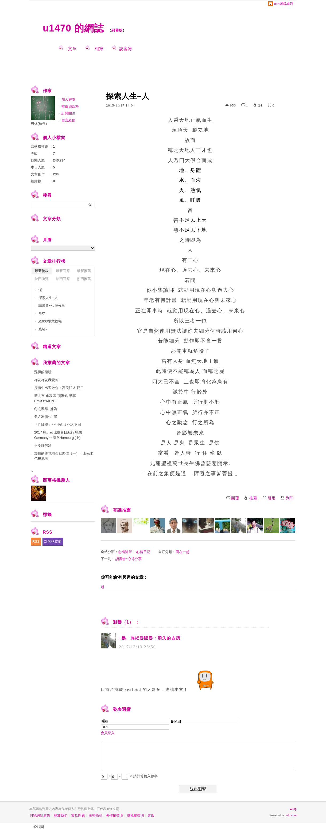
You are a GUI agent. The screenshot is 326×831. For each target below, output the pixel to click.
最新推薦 (84, 271)
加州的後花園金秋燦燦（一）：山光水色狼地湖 (63, 456)
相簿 (99, 48)
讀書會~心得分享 (128, 559)
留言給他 (68, 120)
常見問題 (78, 815)
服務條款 (95, 815)
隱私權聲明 (135, 815)
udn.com (291, 815)
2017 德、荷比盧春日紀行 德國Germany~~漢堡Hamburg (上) (58, 435)
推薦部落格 (70, 106)
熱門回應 (63, 279)
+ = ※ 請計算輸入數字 (129, 776)
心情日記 (143, 552)
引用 (271, 498)
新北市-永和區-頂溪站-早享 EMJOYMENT (55, 398)
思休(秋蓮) (39, 123)
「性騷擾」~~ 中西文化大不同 (57, 425)
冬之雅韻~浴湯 (45, 417)
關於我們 (61, 815)
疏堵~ (43, 329)
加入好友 (68, 99)
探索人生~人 (48, 298)
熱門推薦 (84, 279)
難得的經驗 (43, 372)
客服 (151, 815)
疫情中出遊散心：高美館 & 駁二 (59, 388)
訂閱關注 (68, 113)
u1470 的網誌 (73, 28)
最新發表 (42, 271)
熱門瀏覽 (42, 279)
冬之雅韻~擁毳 (45, 409)
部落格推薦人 (56, 480)
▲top (293, 809)
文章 (72, 48)
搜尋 (90, 204)
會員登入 (108, 733)
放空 (41, 314)
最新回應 (63, 271)
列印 (290, 498)
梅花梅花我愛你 (46, 380)
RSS (36, 541)
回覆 (235, 498)
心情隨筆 (125, 552)
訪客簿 (125, 48)
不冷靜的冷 (43, 445)
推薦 (253, 498)
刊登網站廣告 (39, 815)
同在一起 (182, 552)
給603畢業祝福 (50, 321)
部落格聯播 (52, 541)
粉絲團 (38, 827)
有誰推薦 (122, 510)
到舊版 (117, 30)
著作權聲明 (114, 815)
